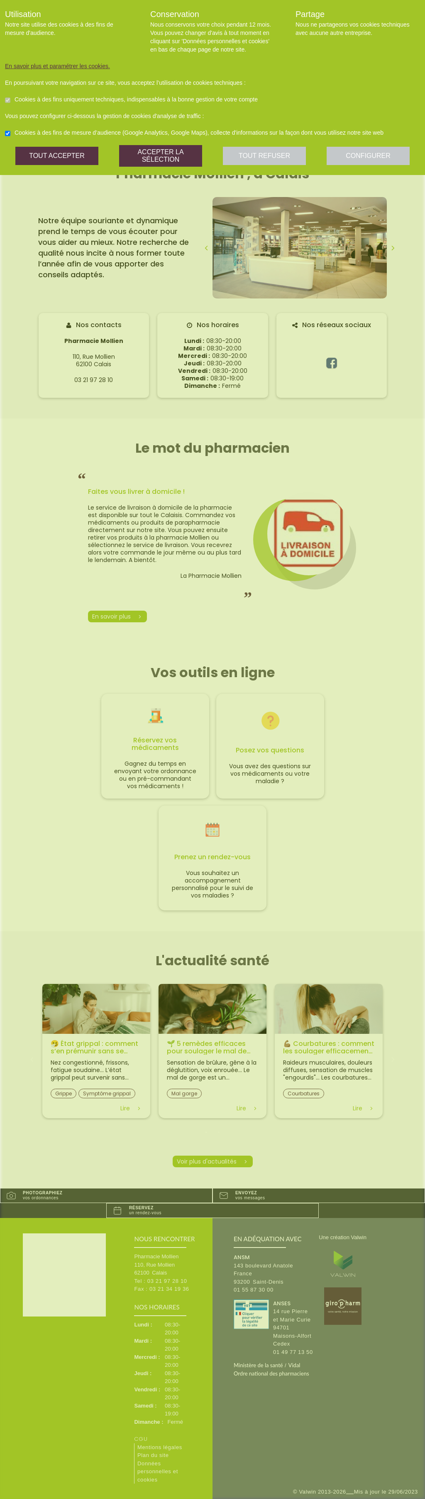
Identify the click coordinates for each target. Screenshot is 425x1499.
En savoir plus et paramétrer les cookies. (57, 66)
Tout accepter (57, 155)
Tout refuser (264, 155)
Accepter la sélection (160, 155)
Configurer (368, 155)
